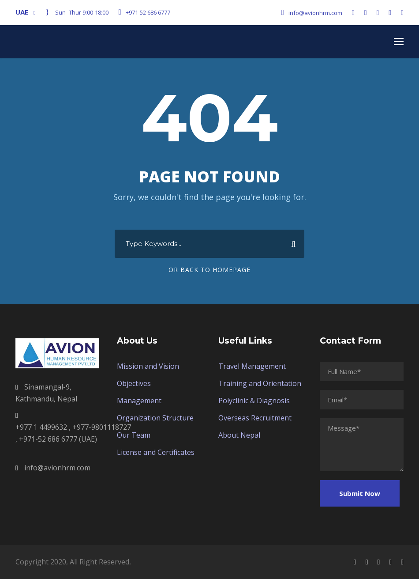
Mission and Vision (148, 366)
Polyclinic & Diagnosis (254, 400)
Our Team (133, 435)
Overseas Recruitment (255, 418)
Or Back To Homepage (209, 269)
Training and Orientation (259, 383)
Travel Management (252, 366)
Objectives (134, 383)
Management (139, 400)
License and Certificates (156, 452)
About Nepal (239, 435)
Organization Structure (155, 418)
